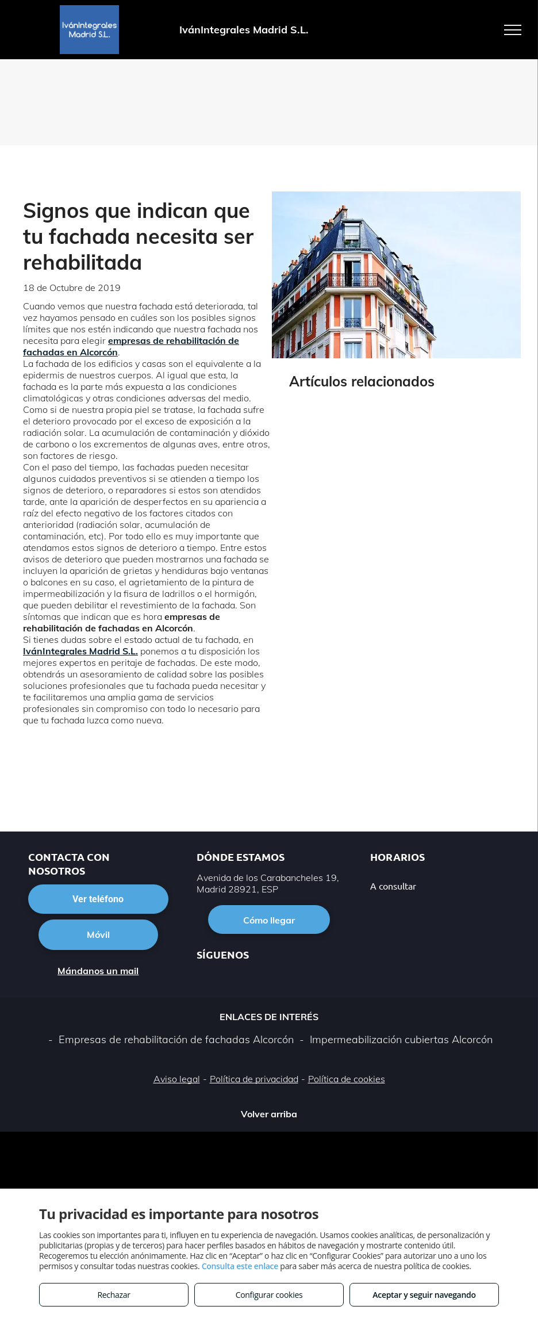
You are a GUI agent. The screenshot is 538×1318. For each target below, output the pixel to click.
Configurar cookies (269, 1294)
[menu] (513, 30)
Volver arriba (269, 1114)
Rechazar (113, 1294)
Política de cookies (346, 1079)
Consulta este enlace (240, 1265)
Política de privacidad (254, 1079)
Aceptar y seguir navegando (423, 1294)
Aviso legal (176, 1079)
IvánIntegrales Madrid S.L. (80, 651)
